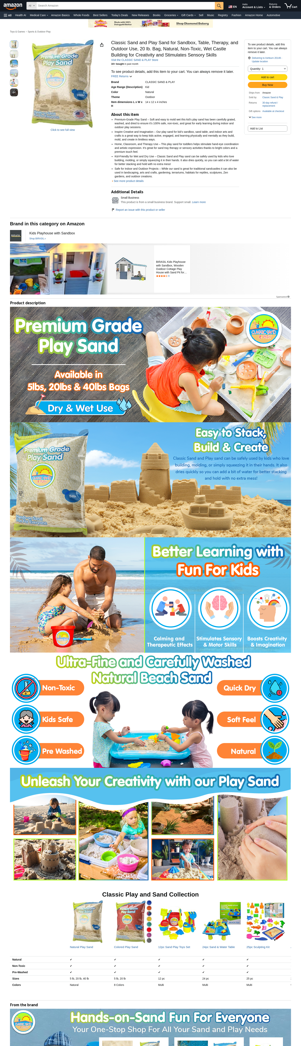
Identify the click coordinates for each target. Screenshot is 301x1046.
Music (210, 15)
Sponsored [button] (283, 296)
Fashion (236, 15)
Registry (223, 15)
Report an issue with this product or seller (138, 209)
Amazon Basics (60, 15)
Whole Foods (81, 15)
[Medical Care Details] (47, 15)
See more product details (129, 180)
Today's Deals (119, 15)
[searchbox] (125, 5)
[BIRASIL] (16, 235)
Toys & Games (17, 31)
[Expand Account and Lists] (264, 7)
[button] (7, 15)
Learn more (199, 202)
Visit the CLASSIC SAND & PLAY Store (134, 59)
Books (156, 15)
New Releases (140, 15)
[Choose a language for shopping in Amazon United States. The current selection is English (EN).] (232, 6)
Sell (201, 15)
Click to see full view (63, 129)
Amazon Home (254, 15)
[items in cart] (291, 6)
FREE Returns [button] (121, 76)
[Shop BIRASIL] (37, 238)
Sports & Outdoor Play (39, 31)
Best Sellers (100, 15)
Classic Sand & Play (272, 97)
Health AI (20, 15)
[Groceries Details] (177, 15)
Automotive (273, 15)
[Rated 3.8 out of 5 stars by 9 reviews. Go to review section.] (172, 276)
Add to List (256, 128)
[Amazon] (13, 6)
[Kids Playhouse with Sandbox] (52, 233)
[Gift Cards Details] (195, 15)
